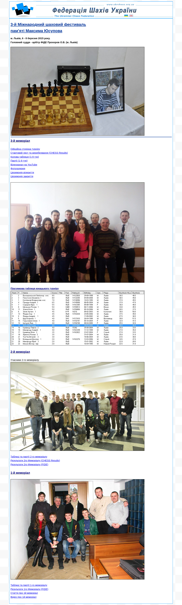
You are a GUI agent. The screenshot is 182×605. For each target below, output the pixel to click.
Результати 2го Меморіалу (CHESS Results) (35, 460)
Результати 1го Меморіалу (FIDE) (29, 589)
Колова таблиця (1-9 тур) (25, 157)
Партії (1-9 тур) (19, 160)
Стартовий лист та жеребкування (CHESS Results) (39, 153)
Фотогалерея (18, 168)
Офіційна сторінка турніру (25, 149)
